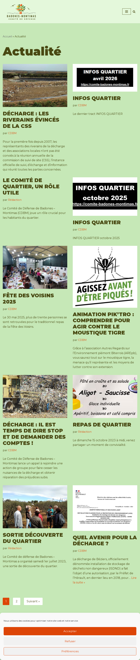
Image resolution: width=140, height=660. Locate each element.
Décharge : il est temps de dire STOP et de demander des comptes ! (34, 439)
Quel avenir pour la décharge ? (105, 546)
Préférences (70, 651)
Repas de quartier (102, 430)
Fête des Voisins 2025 (28, 303)
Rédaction (15, 204)
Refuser (70, 641)
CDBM (12, 133)
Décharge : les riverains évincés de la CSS (31, 120)
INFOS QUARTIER (97, 98)
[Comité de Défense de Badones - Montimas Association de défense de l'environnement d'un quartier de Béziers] (22, 12)
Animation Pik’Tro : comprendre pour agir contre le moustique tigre (103, 328)
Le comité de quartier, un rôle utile (31, 191)
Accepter (70, 631)
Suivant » (33, 607)
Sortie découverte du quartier (33, 543)
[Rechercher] (134, 11)
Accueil (7, 36)
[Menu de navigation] (126, 11)
